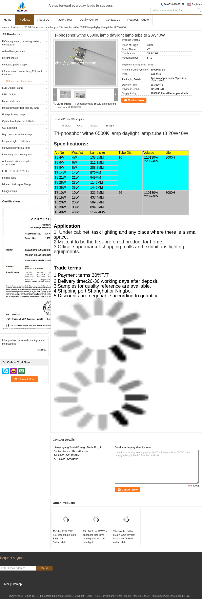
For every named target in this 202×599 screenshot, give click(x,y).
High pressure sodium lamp (17, 134)
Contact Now (136, 100)
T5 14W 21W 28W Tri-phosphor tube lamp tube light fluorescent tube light (95, 537)
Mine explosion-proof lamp (16, 184)
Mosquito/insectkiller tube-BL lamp (20, 107)
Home (7, 19)
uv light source (10, 58)
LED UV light (9, 94)
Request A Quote (138, 19)
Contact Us (113, 19)
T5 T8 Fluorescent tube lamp (39, 27)
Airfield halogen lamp (13, 51)
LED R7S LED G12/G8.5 (15, 171)
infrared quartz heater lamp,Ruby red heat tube (22, 73)
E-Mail (5, 584)
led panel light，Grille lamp (16, 141)
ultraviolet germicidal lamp (16, 147)
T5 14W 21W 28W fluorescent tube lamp (64, 533)
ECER (188, 596)
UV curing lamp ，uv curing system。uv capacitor (22, 43)
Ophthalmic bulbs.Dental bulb (18, 121)
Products (24, 19)
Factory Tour (64, 19)
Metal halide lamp (11, 101)
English (196, 4)
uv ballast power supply (14, 64)
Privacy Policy (15, 596)
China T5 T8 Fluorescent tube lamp (44, 596)
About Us (43, 19)
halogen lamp (9, 191)
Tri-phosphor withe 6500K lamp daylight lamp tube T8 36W (124, 535)
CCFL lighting (9, 127)
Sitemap (16, 584)
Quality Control (89, 19)
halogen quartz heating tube (17, 154)
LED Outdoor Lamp (12, 87)
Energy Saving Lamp (13, 114)
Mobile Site (7, 589)
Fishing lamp (9, 177)
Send (44, 568)
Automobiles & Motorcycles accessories (17, 163)
